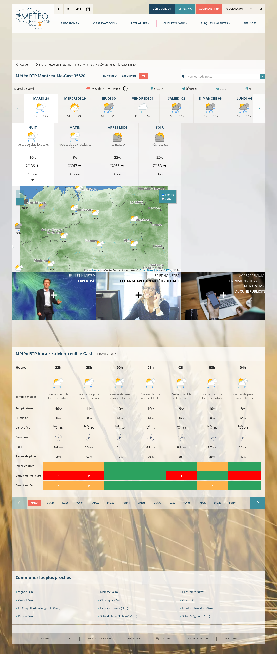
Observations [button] (104, 23)
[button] (19, 271)
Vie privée (134, 638)
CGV (69, 638)
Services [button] (250, 23)
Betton (25, 616)
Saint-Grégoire (194, 616)
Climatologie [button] (174, 23)
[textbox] (225, 76)
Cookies (163, 638)
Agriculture (129, 76)
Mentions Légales (99, 638)
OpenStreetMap (149, 270)
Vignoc (25, 592)
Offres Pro (185, 8)
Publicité (231, 638)
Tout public (110, 76)
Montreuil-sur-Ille (196, 608)
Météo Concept (161, 8)
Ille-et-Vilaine (83, 64)
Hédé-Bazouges (113, 608)
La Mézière (191, 592)
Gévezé (189, 600)
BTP (144, 76)
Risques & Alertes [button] (214, 23)
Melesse (108, 592)
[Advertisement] (138, 46)
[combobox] (226, 76)
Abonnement (209, 8)
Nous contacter (197, 638)
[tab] (34, 503)
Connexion (234, 8)
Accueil (22, 64)
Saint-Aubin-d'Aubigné (117, 616)
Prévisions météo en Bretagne (52, 64)
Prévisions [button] (69, 23)
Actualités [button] (139, 23)
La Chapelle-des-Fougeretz (38, 608)
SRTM (167, 270)
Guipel (25, 600)
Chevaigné (109, 600)
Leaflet (95, 270)
